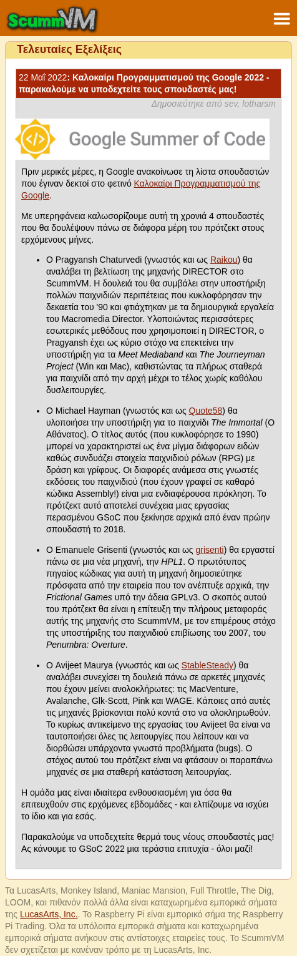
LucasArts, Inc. (49, 914)
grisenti (210, 550)
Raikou (224, 260)
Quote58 (206, 411)
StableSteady (207, 665)
